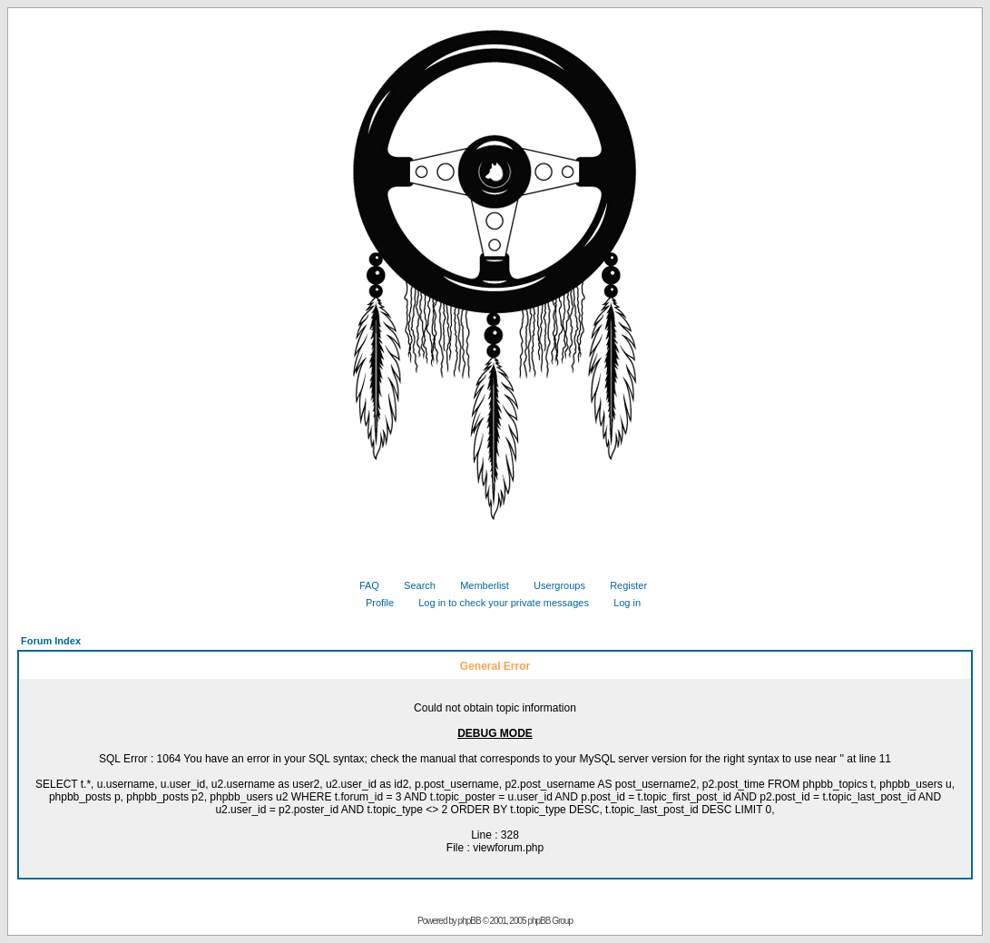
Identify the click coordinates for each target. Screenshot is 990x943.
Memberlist (477, 585)
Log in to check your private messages (497, 602)
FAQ (362, 585)
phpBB (469, 921)
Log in (620, 602)
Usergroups (552, 585)
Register (621, 585)
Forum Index (51, 640)
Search (413, 585)
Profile (373, 602)
